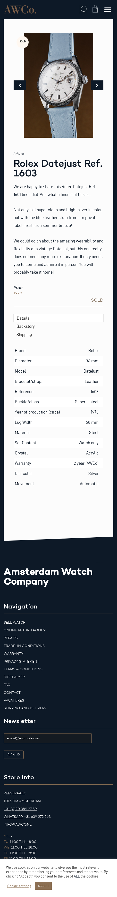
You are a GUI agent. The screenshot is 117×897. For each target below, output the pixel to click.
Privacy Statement (21, 661)
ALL (77, 876)
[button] (83, 9)
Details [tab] (23, 318)
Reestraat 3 (15, 793)
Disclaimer (14, 677)
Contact (12, 693)
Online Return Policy (25, 630)
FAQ (7, 685)
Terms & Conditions (23, 669)
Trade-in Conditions (24, 646)
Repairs (11, 638)
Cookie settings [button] (19, 886)
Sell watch (14, 622)
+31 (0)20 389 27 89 (20, 809)
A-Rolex (19, 153)
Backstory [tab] (26, 326)
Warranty (13, 654)
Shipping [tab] (24, 334)
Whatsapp (13, 817)
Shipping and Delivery (25, 708)
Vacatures (14, 700)
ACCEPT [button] (43, 885)
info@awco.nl (18, 824)
